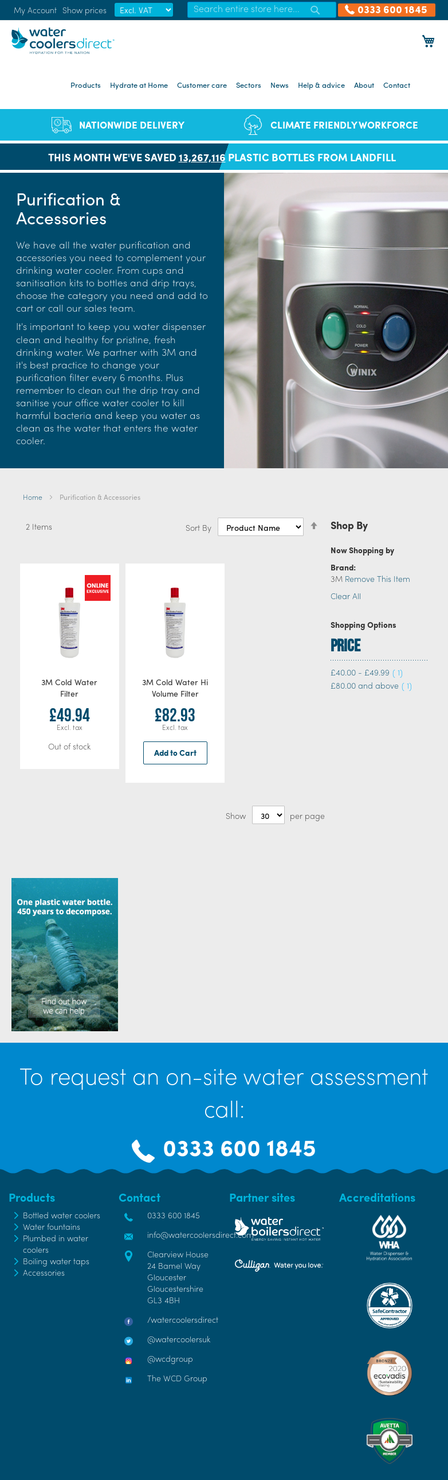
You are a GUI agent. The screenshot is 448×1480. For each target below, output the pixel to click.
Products (85, 84)
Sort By (198, 527)
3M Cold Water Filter (69, 687)
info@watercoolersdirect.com (200, 1234)
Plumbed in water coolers (55, 1243)
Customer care (202, 84)
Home (33, 497)
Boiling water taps (56, 1261)
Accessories (44, 1272)
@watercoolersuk (178, 1339)
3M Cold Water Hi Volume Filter (175, 687)
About (364, 84)
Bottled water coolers (61, 1215)
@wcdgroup (170, 1358)
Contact (396, 84)
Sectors (248, 84)
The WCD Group (177, 1378)
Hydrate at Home (139, 84)
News (279, 84)
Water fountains (51, 1226)
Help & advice (321, 84)
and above (371, 685)
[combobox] (261, 10)
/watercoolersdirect (182, 1319)
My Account (35, 9)
